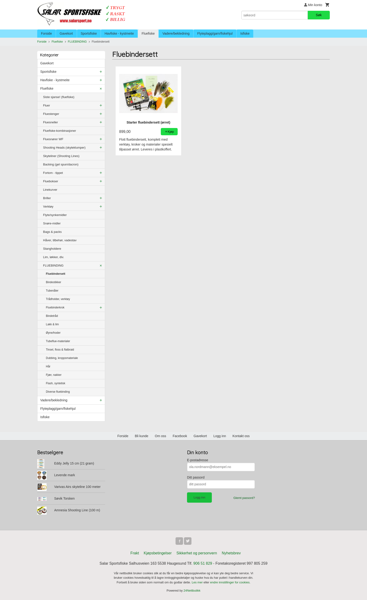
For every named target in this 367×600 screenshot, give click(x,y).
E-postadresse (197, 460)
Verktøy (48, 206)
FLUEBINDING (53, 265)
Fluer (46, 105)
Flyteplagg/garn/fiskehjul (215, 33)
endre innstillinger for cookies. (230, 582)
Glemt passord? (244, 498)
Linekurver (50, 189)
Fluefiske (148, 33)
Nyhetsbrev (231, 553)
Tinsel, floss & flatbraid (60, 349)
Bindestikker (53, 282)
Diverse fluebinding (58, 391)
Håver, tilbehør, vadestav (60, 240)
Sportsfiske (89, 33)
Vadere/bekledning (176, 33)
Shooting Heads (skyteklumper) (64, 147)
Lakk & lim (52, 324)
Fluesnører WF (53, 139)
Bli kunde (141, 436)
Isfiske (245, 33)
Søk (319, 15)
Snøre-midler (52, 223)
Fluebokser (50, 181)
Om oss (160, 436)
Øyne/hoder (53, 332)
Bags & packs (52, 232)
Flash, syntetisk (55, 383)
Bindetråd (52, 316)
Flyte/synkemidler (55, 215)
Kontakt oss (241, 436)
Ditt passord (196, 477)
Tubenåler (52, 290)
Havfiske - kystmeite (119, 33)
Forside (46, 33)
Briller (47, 198)
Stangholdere (52, 248)
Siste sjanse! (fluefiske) (58, 97)
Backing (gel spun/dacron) (60, 164)
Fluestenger (51, 114)
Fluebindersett (55, 273)
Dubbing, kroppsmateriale (62, 358)
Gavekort (66, 33)
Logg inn (219, 436)
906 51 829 (202, 563)
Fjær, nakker (54, 375)
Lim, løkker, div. (53, 257)
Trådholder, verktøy (58, 299)
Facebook (180, 436)
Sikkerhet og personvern (196, 553)
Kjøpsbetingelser (158, 553)
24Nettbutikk (192, 590)
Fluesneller (50, 122)
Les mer (198, 582)
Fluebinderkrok (55, 307)
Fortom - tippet (53, 173)
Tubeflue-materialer (58, 341)
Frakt (134, 553)
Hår (48, 366)
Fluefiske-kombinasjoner (59, 130)
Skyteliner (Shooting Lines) (61, 156)
